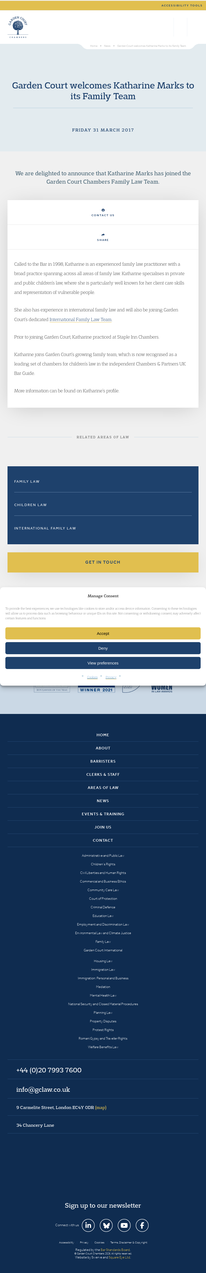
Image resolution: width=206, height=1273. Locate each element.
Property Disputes (103, 1021)
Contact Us (103, 213)
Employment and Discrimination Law (103, 924)
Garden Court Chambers (18, 27)
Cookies (92, 677)
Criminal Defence (103, 907)
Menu (193, 27)
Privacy (111, 677)
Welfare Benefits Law (103, 1047)
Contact (103, 840)
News (103, 800)
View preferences (103, 663)
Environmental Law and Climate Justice (103, 933)
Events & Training (103, 814)
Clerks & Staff (103, 774)
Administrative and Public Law (103, 856)
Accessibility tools (182, 5)
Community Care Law (103, 890)
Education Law (103, 916)
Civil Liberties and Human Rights (103, 873)
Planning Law (103, 1013)
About (103, 748)
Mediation (103, 987)
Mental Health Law (103, 995)
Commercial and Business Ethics (103, 881)
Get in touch (103, 562)
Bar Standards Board (115, 1250)
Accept (103, 633)
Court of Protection (103, 899)
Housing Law (103, 961)
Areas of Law (103, 787)
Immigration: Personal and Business (103, 978)
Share (103, 237)
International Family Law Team (81, 319)
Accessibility (66, 1242)
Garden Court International (103, 950)
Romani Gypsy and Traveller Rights (103, 1038)
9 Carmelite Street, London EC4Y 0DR (61, 1107)
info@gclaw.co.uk (43, 1089)
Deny (103, 648)
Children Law (30, 505)
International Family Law (45, 528)
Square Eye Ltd (119, 1257)
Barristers (103, 761)
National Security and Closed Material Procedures (103, 1004)
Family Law (27, 481)
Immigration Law (103, 970)
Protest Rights (103, 1030)
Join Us (103, 827)
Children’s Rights (103, 864)
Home (103, 734)
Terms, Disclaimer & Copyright (128, 1242)
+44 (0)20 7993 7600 (180, 27)
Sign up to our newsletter (103, 1205)
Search (168, 27)
